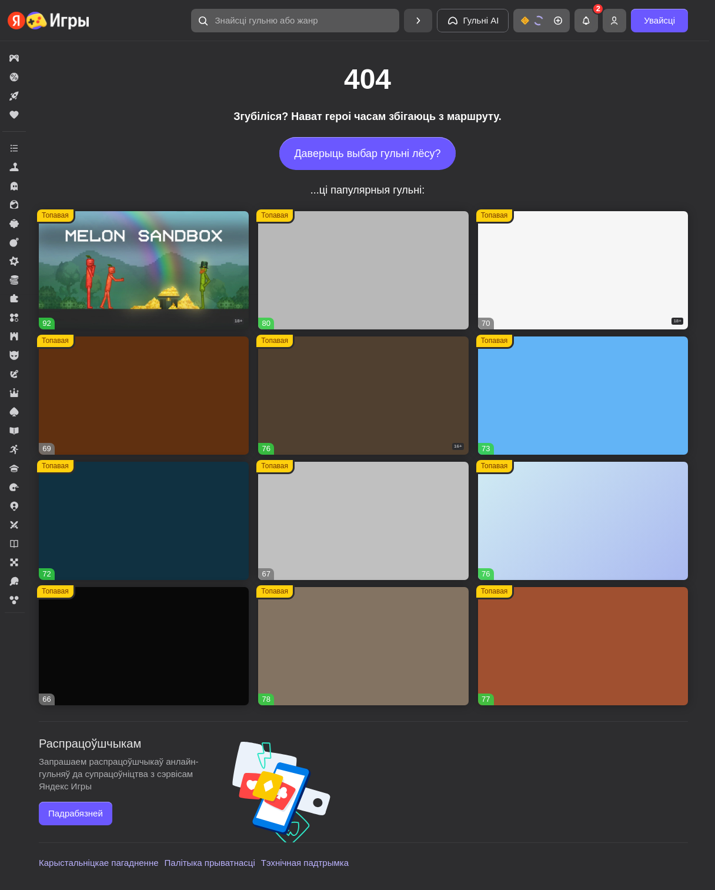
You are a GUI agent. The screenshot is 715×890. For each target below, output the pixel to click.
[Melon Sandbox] (144, 270)
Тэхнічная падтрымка (305, 863)
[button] (295, 20)
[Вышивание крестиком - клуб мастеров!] (363, 270)
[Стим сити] (144, 646)
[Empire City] (363, 646)
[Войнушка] (363, 521)
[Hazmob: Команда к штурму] (363, 395)
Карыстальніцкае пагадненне (99, 863)
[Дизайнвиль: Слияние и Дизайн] (583, 521)
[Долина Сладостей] (583, 646)
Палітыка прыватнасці (210, 863)
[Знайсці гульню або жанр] (295, 20)
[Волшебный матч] (583, 395)
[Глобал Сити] (144, 395)
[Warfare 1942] (583, 270)
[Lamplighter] (144, 521)
